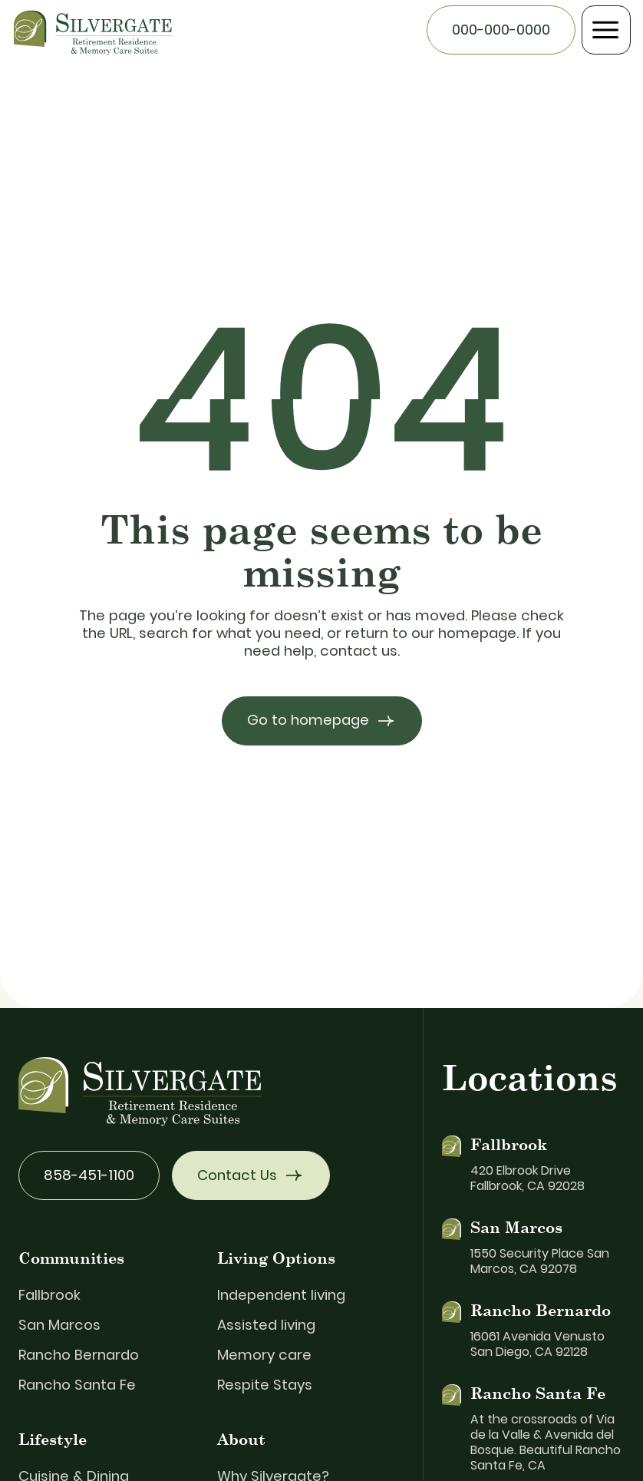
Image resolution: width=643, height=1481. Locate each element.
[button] (606, 30)
